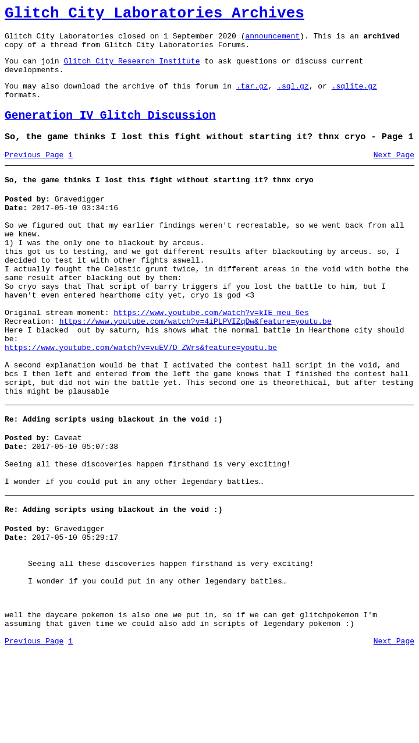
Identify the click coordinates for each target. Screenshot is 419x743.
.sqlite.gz (354, 98)
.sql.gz (293, 98)
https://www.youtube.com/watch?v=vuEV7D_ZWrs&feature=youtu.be (141, 398)
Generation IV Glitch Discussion (110, 131)
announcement (272, 41)
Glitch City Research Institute (131, 69)
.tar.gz (252, 98)
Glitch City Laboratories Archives (154, 15)
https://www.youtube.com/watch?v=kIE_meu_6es (210, 356)
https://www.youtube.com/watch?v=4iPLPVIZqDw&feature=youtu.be (195, 367)
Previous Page (34, 174)
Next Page (394, 174)
